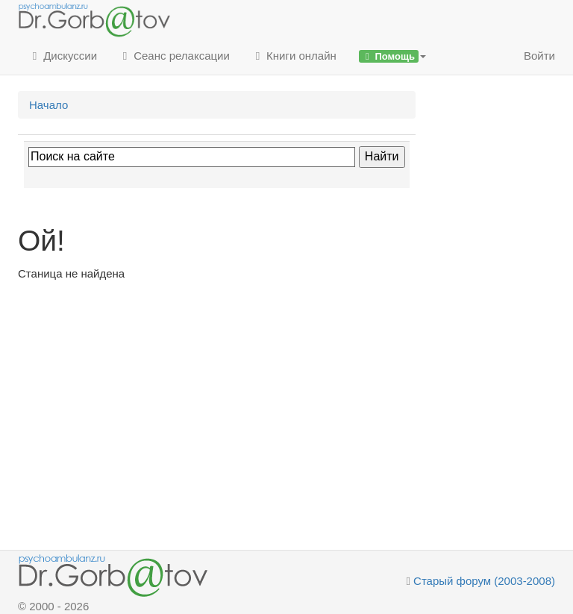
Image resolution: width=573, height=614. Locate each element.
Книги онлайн (294, 55)
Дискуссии (63, 55)
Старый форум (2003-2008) (484, 580)
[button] (392, 56)
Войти (539, 55)
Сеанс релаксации (174, 55)
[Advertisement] (217, 393)
